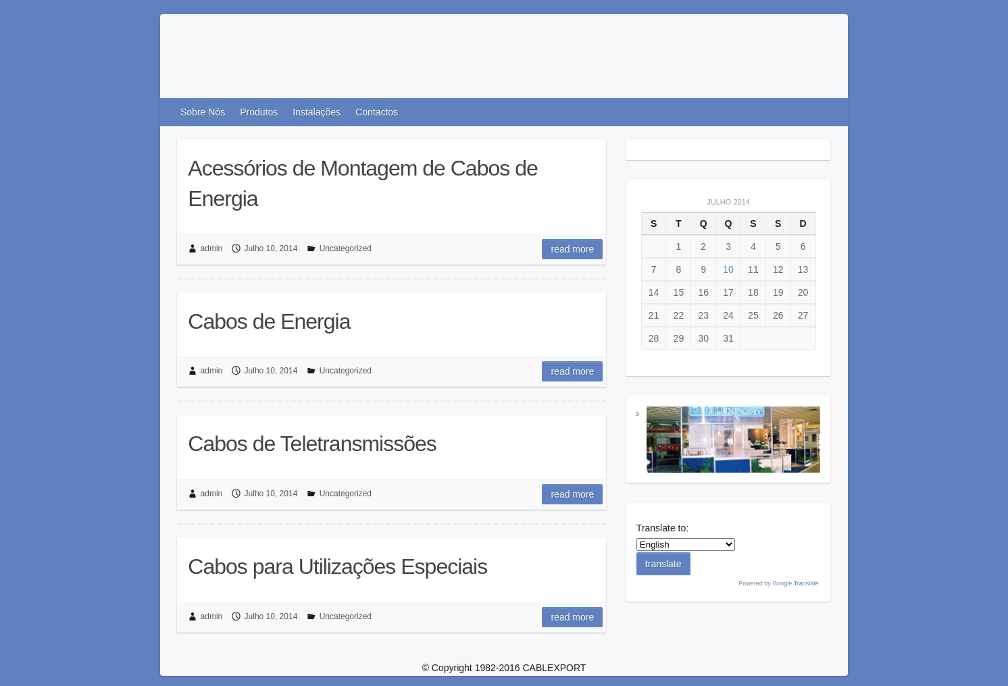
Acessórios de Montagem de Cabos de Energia (362, 183)
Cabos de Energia (269, 321)
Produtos (259, 112)
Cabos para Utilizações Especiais (337, 566)
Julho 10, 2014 (271, 248)
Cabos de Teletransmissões (312, 443)
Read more (572, 249)
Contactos (376, 112)
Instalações (317, 112)
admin (212, 248)
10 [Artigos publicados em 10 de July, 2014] (728, 269)
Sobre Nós (202, 112)
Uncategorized (346, 248)
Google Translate (795, 583)
